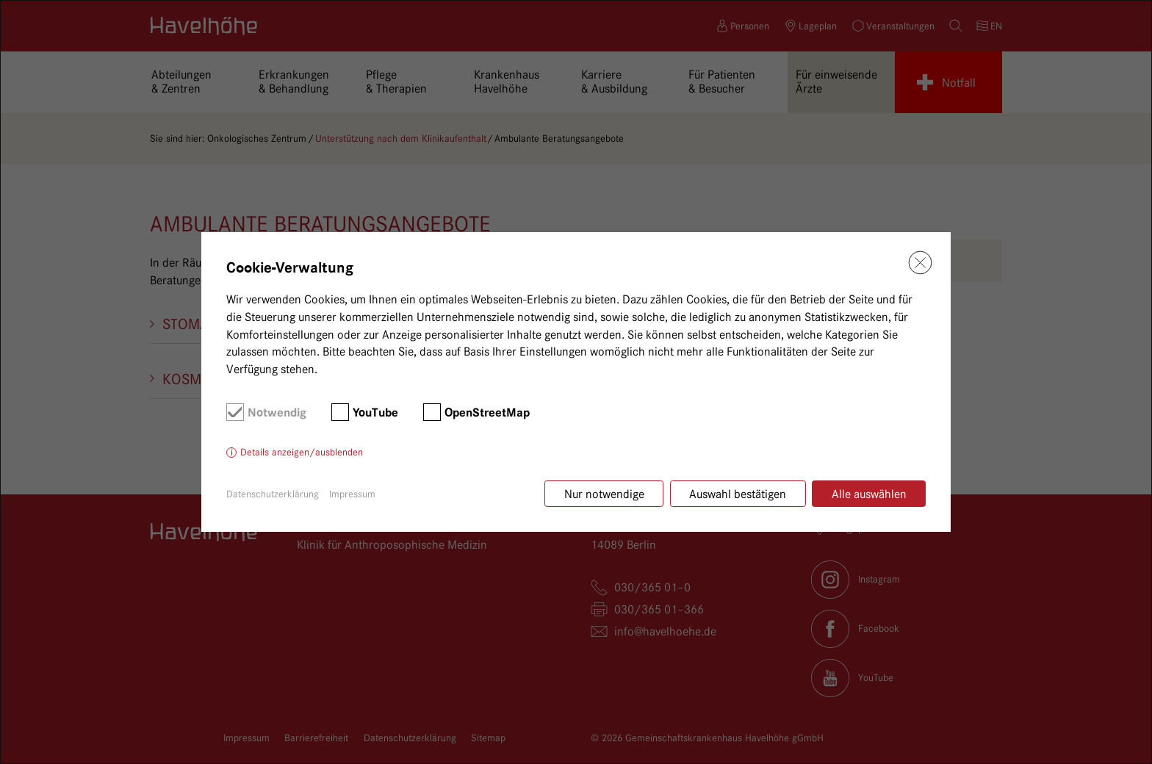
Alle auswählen (869, 494)
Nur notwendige (604, 494)
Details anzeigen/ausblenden (301, 452)
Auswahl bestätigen (737, 494)
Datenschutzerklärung (272, 494)
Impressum (352, 494)
